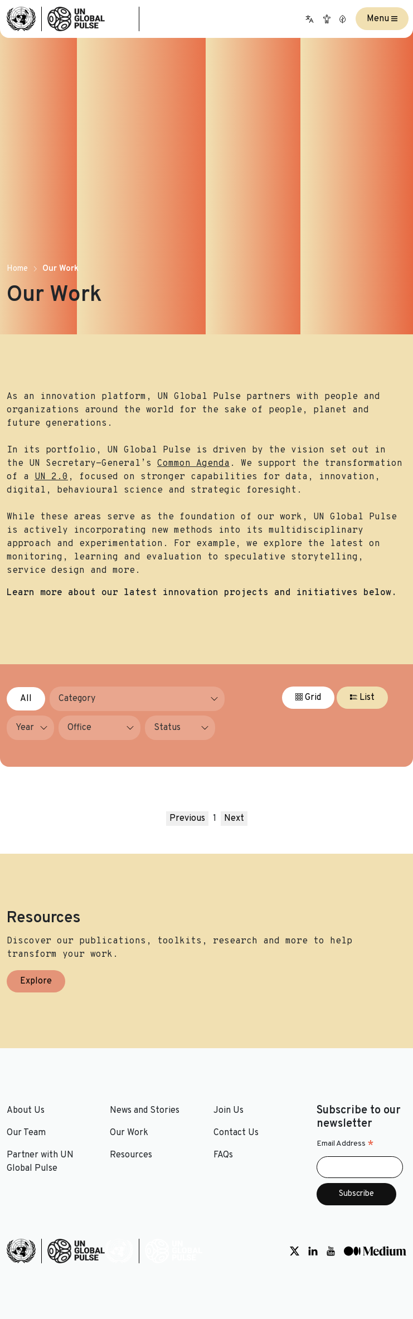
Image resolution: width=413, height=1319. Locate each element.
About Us (26, 1110)
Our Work (129, 1132)
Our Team (26, 1132)
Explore (36, 981)
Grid (308, 697)
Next (234, 818)
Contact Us (236, 1132)
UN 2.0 (51, 477)
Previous (187, 818)
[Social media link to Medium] (375, 1251)
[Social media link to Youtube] (331, 1251)
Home (17, 269)
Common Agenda (193, 463)
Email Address (345, 1144)
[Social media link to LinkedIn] (313, 1251)
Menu (382, 19)
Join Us (228, 1110)
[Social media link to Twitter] (294, 1251)
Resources (131, 1155)
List (362, 697)
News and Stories (144, 1110)
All (26, 698)
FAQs (223, 1155)
